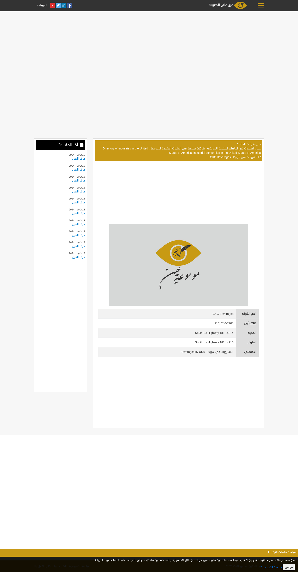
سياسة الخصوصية (271, 567)
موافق (289, 567)
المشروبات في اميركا (246, 157)
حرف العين (78, 159)
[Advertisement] (149, 42)
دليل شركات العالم (250, 144)
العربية (42, 5)
